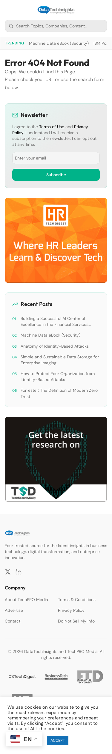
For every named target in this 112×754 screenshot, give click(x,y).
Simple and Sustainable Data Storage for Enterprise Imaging (60, 360)
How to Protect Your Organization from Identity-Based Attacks (58, 376)
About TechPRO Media (26, 599)
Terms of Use (51, 126)
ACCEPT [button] (57, 740)
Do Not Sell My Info (76, 621)
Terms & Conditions (77, 599)
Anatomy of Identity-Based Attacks (55, 346)
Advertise (14, 610)
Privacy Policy (71, 610)
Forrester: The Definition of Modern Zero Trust (59, 393)
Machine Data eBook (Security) (59, 43)
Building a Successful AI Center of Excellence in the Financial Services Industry (54, 321)
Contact (12, 621)
